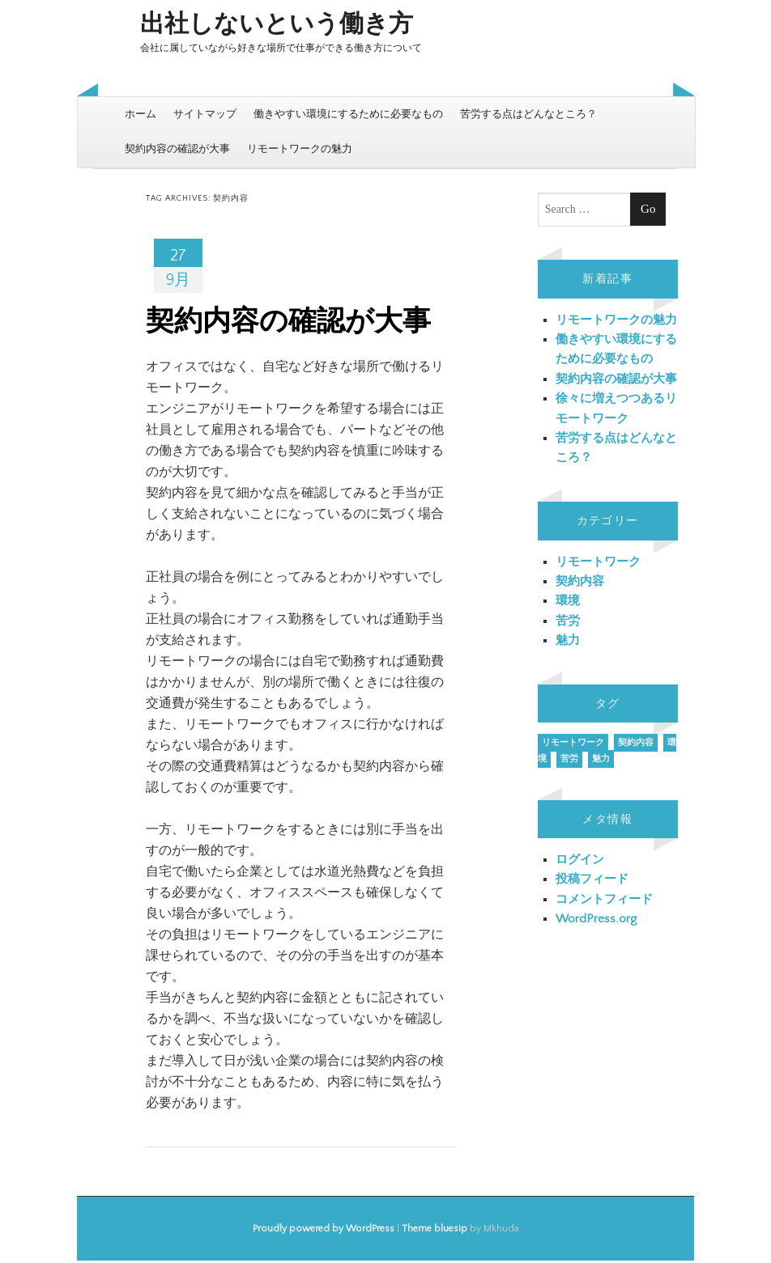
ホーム (140, 114)
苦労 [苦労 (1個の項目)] (569, 759)
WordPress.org (596, 919)
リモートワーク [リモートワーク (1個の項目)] (573, 743)
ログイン (580, 860)
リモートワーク (598, 562)
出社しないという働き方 (276, 24)
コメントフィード (604, 899)
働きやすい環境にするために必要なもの (348, 114)
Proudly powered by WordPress (323, 1228)
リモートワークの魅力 (299, 149)
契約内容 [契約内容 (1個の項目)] (636, 743)
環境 (568, 601)
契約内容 (580, 581)
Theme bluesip (434, 1228)
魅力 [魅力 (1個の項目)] (601, 759)
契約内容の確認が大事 (177, 149)
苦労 (568, 621)
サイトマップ (204, 114)
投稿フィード (592, 879)
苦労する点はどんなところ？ (528, 114)
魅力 (568, 640)
